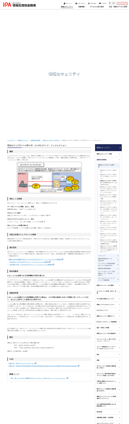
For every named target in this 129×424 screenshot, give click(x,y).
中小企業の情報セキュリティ (106, 185)
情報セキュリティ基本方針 (77, 412)
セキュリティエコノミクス (105, 310)
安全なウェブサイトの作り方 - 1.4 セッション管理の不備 (108, 83)
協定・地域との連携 (103, 214)
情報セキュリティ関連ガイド (106, 203)
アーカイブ (65, 415)
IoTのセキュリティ (103, 197)
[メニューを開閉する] (119, 41)
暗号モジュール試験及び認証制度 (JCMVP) (106, 276)
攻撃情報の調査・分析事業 (105, 304)
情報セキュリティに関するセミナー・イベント (106, 342)
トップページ (11, 27)
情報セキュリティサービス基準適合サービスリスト (106, 284)
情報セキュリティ (23, 27)
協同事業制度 (103, 412)
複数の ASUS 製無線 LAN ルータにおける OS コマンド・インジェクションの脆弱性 (35, 146)
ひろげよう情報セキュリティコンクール (106, 334)
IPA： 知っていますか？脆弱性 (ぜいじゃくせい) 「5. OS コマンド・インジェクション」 (38, 265)
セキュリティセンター (65, 380)
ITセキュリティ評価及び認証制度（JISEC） (106, 253)
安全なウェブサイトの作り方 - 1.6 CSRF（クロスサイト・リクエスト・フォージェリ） (109, 96)
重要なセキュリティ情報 (104, 40)
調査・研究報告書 (102, 316)
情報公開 (92, 412)
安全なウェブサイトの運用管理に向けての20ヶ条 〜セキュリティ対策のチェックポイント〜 (109, 135)
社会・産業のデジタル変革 (100, 395)
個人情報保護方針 (37, 412)
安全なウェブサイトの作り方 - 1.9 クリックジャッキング (108, 116)
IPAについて (95, 399)
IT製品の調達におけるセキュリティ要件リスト (106, 269)
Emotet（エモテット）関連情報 (107, 208)
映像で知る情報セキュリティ (106, 321)
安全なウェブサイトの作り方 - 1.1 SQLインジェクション (108, 63)
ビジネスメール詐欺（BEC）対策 (106, 179)
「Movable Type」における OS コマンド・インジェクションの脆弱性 (30, 151)
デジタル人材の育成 (98, 390)
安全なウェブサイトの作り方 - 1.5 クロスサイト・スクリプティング (108, 89)
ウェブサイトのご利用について (18, 412)
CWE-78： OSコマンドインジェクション (22, 250)
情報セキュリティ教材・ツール (106, 327)
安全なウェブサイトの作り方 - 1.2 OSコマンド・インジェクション (108, 69)
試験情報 (93, 385)
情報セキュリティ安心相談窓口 (106, 220)
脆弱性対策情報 (35, 27)
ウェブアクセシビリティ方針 (56, 412)
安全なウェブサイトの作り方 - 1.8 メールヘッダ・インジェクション (108, 110)
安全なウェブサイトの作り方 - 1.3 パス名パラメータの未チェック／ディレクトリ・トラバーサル (108, 76)
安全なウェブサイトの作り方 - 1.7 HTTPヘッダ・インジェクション (108, 104)
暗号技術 (99, 298)
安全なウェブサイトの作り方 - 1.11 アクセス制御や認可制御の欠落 (108, 128)
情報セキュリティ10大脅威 (105, 172)
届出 (98, 241)
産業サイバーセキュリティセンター (69, 384)
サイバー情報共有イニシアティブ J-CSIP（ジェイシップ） (106, 234)
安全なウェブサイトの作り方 (51, 27)
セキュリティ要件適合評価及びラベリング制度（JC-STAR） (106, 261)
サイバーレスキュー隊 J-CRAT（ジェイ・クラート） (106, 227)
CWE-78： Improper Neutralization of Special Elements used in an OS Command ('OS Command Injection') (43, 252)
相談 (98, 247)
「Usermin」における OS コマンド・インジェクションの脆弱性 (29, 149)
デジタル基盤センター (65, 393)
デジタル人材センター (65, 397)
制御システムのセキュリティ (106, 191)
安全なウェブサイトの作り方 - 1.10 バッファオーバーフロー (108, 122)
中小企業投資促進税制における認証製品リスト (106, 292)
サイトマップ (115, 412)
